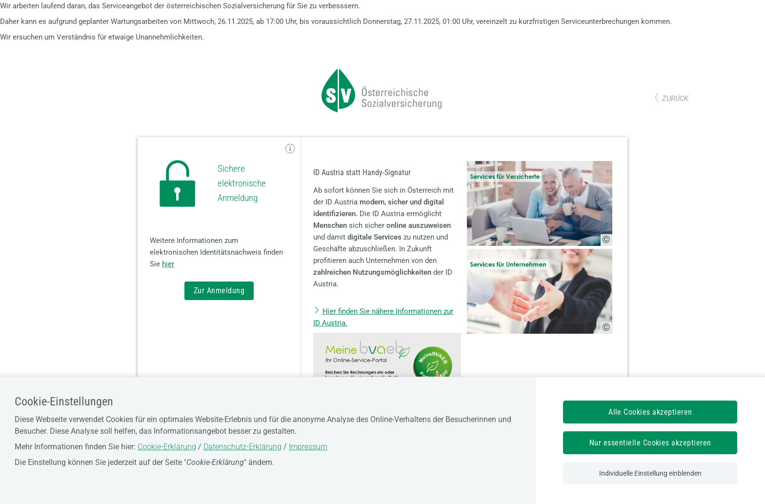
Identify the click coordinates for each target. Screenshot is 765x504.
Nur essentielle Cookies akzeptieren (650, 442)
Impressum (308, 446)
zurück (675, 98)
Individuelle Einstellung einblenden (650, 473)
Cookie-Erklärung (167, 446)
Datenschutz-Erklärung (242, 446)
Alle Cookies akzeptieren (650, 412)
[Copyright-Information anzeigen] (606, 240)
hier (168, 264)
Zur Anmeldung (219, 290)
